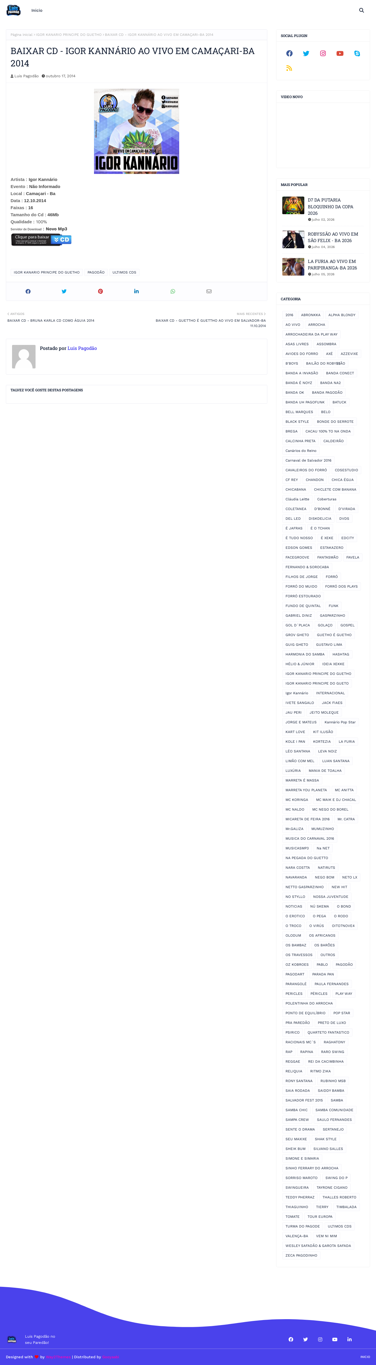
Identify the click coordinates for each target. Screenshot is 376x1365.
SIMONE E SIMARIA (302, 1158)
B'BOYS (292, 363)
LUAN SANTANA (336, 761)
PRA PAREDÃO (298, 1023)
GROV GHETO (297, 635)
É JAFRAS (294, 528)
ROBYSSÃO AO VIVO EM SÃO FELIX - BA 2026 (333, 237)
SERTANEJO (333, 1129)
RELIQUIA (294, 1071)
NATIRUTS (326, 868)
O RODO (341, 916)
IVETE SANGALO (300, 703)
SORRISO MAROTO (302, 1178)
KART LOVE (295, 732)
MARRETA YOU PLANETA (306, 790)
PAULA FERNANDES (332, 984)
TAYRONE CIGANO (332, 1187)
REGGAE (293, 1061)
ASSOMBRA (326, 344)
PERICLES (294, 994)
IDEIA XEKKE (333, 664)
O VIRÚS (316, 926)
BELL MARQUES (299, 412)
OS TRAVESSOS (299, 955)
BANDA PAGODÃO (327, 392)
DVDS (344, 519)
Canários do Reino (301, 451)
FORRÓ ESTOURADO (303, 596)
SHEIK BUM (296, 1149)
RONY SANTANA (299, 1081)
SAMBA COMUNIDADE (334, 1110)
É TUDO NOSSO (299, 538)
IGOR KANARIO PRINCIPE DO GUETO (317, 683)
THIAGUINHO (297, 1207)
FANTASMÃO (327, 557)
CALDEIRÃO (333, 441)
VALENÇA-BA (297, 1236)
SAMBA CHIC (297, 1110)
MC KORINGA (297, 800)
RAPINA (306, 1052)
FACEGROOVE (297, 557)
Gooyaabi (110, 1357)
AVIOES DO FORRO (302, 354)
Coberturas (326, 499)
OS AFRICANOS (322, 935)
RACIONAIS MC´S (301, 1042)
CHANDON (315, 480)
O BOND (344, 906)
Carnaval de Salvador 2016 (308, 460)
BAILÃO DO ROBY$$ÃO (325, 363)
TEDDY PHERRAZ (300, 1197)
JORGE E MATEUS (301, 722)
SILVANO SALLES (328, 1149)
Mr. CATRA (346, 819)
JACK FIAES (332, 703)
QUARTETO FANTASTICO (328, 1032)
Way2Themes (58, 1357)
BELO (325, 412)
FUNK (333, 606)
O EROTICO (295, 916)
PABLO (322, 964)
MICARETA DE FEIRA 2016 (308, 819)
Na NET (323, 848)
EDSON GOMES (299, 548)
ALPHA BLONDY (341, 315)
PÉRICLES (319, 994)
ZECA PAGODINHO (301, 1255)
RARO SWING (332, 1052)
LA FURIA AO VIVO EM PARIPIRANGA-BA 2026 (332, 264)
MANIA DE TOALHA (325, 771)
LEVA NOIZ (327, 751)
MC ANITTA (344, 790)
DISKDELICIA (320, 519)
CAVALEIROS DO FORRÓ (306, 470)
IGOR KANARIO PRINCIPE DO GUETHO (69, 35)
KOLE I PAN (295, 741)
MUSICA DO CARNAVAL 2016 (310, 838)
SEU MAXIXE (296, 1139)
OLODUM (293, 935)
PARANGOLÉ (296, 984)
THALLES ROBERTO (339, 1197)
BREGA (292, 431)
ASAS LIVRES (297, 344)
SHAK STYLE (326, 1139)
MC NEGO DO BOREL (330, 809)
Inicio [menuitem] (36, 10)
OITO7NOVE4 (343, 926)
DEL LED (293, 519)
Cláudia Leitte (297, 499)
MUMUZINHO (322, 829)
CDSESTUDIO (346, 470)
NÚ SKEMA (319, 906)
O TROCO (293, 926)
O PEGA (319, 916)
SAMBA (337, 1100)
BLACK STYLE (297, 422)
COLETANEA (296, 509)
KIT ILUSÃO (323, 732)
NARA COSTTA (298, 868)
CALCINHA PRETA (300, 441)
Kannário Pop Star (340, 722)
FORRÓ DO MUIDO (301, 586)
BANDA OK (295, 392)
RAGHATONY (334, 1042)
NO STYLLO (295, 897)
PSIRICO (293, 1032)
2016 (289, 315)
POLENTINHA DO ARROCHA (309, 1003)
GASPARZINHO (332, 615)
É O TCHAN (320, 528)
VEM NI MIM (326, 1236)
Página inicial (22, 35)
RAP (289, 1052)
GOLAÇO (325, 625)
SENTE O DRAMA (300, 1129)
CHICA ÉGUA (343, 480)
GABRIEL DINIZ (299, 615)
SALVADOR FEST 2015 (304, 1100)
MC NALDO (295, 809)
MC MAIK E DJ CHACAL (336, 800)
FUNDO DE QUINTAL (303, 606)
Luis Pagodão (26, 76)
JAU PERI (294, 712)
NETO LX (349, 877)
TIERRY (322, 1207)
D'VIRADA (346, 509)
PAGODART (295, 974)
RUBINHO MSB (333, 1081)
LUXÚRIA (293, 771)
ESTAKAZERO (331, 548)
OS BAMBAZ (296, 945)
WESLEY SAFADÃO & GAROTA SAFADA (318, 1246)
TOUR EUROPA (320, 1217)
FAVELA (352, 557)
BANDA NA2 (330, 383)
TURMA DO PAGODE (303, 1226)
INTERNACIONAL (330, 693)
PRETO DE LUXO (332, 1023)
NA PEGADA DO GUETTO (307, 858)
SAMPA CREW (297, 1120)
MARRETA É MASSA (302, 780)
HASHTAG (341, 654)
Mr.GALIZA (294, 829)
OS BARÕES (324, 945)
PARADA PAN (323, 974)
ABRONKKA (310, 315)
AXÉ (329, 354)
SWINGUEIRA (297, 1187)
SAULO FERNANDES (334, 1120)
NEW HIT (339, 887)
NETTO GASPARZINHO (305, 887)
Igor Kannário (297, 693)
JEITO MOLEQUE (324, 712)
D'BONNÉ (322, 509)
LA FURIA (347, 741)
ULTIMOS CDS (124, 272)
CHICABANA (296, 489)
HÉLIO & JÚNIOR (300, 664)
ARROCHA (316, 325)
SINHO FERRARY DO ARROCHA (312, 1168)
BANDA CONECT (340, 373)
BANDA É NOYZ (299, 383)
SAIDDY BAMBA (331, 1091)
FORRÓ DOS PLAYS (341, 586)
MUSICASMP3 (297, 848)
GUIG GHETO (297, 645)
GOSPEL (347, 625)
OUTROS (327, 955)
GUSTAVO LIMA (329, 645)
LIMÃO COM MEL (300, 761)
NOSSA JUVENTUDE (330, 897)
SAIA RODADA (298, 1091)
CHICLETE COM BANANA (335, 489)
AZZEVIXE (349, 354)
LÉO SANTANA (298, 751)
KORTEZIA (322, 741)
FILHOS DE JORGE (302, 577)
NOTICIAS (294, 906)
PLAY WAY (343, 994)
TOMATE (293, 1217)
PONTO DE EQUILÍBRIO (305, 1013)
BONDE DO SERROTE (335, 422)
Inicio (365, 1357)
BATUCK (339, 402)
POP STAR (341, 1013)
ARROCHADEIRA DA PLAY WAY (312, 334)
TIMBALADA (346, 1207)
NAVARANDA (296, 877)
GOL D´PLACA (298, 625)
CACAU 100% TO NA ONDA (328, 431)
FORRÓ (332, 577)
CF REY (292, 480)
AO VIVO (293, 325)
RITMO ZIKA (320, 1071)
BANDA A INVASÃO (302, 373)
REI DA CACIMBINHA (326, 1061)
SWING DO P (336, 1178)
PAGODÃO (96, 272)
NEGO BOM (324, 877)
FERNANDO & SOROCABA (307, 567)
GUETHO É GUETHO (334, 635)
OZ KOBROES (297, 964)
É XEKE (327, 538)
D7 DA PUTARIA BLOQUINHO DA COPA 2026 (330, 206)
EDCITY (347, 538)
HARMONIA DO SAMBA (305, 654)
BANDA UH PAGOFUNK (305, 402)
